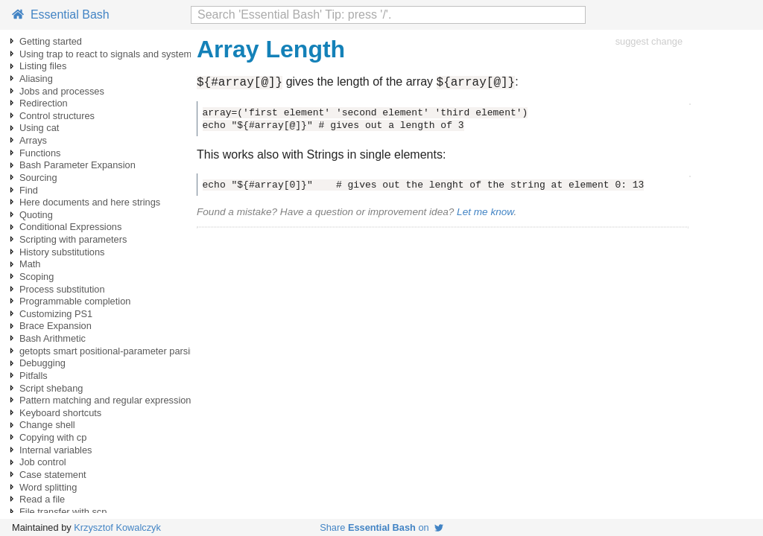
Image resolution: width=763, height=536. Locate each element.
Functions (39, 153)
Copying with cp (52, 437)
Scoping (36, 276)
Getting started (50, 41)
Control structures (57, 115)
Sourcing (38, 177)
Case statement (52, 474)
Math (29, 263)
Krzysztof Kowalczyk (117, 527)
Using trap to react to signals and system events (120, 54)
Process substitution (62, 289)
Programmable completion (74, 301)
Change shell (47, 424)
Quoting (36, 214)
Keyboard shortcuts (60, 412)
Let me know (485, 214)
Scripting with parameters (73, 239)
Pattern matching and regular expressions (107, 400)
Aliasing (36, 78)
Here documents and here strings (89, 202)
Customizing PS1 (55, 313)
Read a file (42, 499)
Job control (42, 462)
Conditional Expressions (70, 226)
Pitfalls (33, 375)
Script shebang (51, 388)
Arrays (33, 140)
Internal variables (55, 450)
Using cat (39, 127)
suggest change (649, 41)
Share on (381, 527)
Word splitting (48, 487)
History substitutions (62, 252)
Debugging (42, 362)
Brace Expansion (55, 325)
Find (28, 190)
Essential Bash (61, 14)
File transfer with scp (63, 511)
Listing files (42, 65)
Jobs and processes (61, 91)
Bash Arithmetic (52, 338)
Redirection (43, 103)
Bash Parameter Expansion (77, 164)
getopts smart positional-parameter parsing (109, 351)
